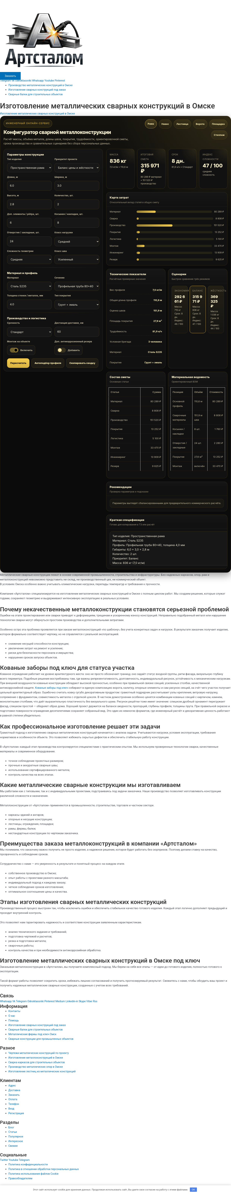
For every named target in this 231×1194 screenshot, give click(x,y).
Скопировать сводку (82, 363)
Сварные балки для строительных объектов (37, 94)
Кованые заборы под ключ (52, 687)
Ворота (200, 124)
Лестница (182, 124)
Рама (151, 123)
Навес (165, 124)
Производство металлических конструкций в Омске (42, 85)
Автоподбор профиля (47, 363)
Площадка (218, 124)
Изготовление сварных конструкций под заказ (39, 89)
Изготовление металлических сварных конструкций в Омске (40, 113)
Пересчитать (18, 363)
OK (193, 1189)
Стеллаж (219, 135)
